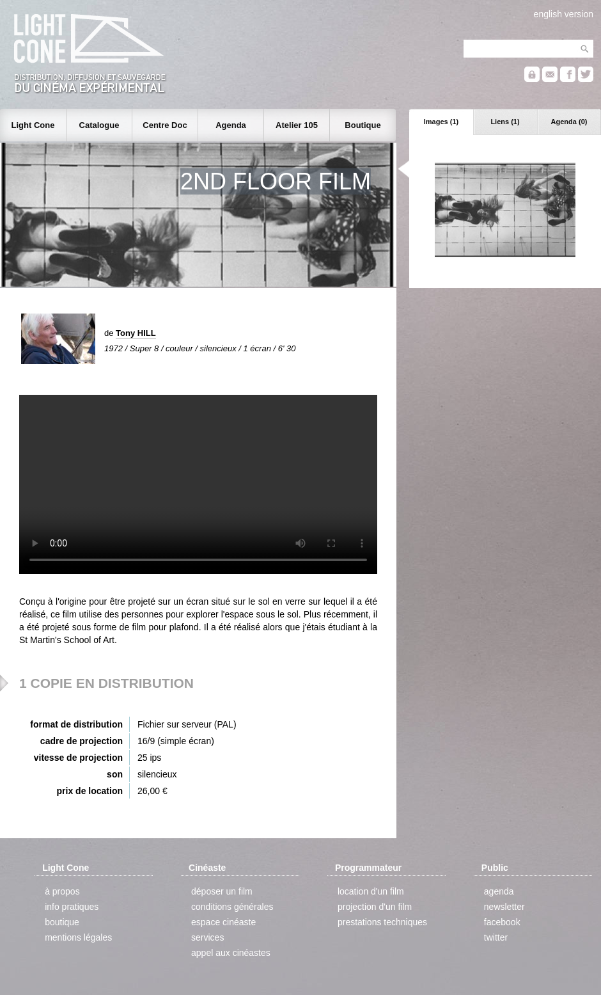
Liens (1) (504, 121)
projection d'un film (375, 907)
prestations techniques (382, 922)
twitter (496, 937)
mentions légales (78, 937)
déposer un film (222, 891)
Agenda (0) (569, 121)
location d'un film (371, 891)
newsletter (504, 907)
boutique (62, 922)
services (207, 937)
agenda (499, 891)
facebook (502, 922)
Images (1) (441, 121)
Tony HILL (136, 333)
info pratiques (71, 907)
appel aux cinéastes (230, 953)
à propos (62, 891)
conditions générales (232, 907)
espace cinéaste (223, 922)
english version (563, 14)
